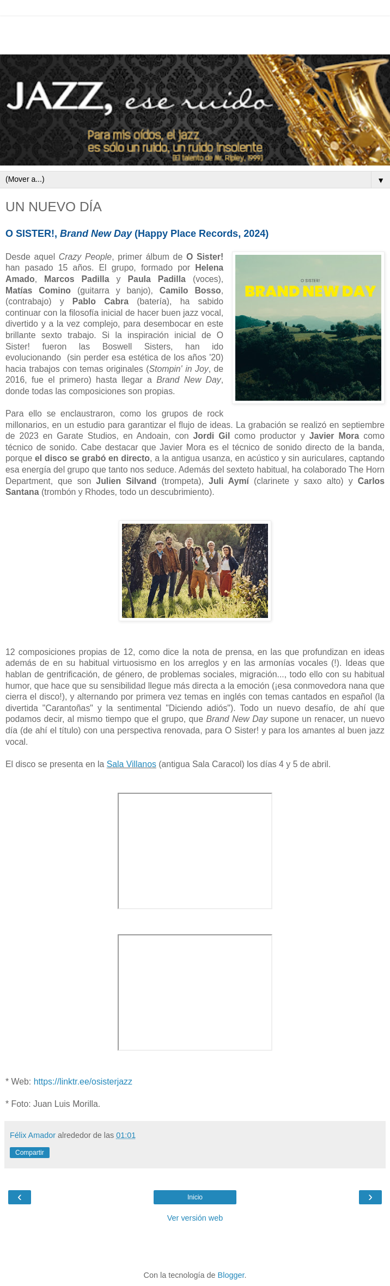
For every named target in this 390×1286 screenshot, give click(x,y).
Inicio (195, 1197)
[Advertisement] (195, 32)
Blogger (231, 1275)
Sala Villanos (131, 764)
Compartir (29, 1152)
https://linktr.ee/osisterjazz (83, 1081)
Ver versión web (195, 1218)
